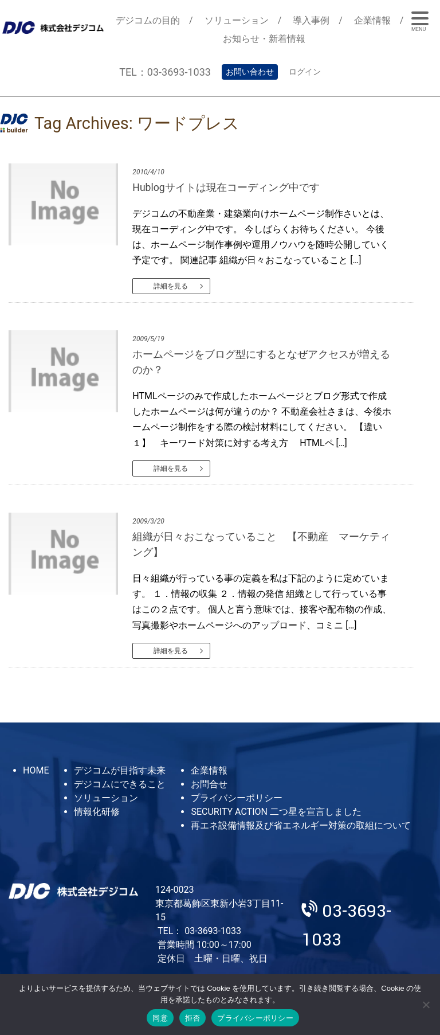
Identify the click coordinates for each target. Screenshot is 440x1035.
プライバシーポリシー (236, 797)
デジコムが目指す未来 (120, 770)
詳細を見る (171, 286)
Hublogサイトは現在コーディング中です (225, 187)
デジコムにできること (120, 784)
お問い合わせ (250, 71)
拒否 (193, 1018)
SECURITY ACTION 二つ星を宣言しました (276, 811)
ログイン (305, 71)
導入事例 (311, 20)
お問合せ (209, 784)
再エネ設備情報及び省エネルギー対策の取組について (301, 825)
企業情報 (372, 20)
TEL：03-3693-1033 (165, 72)
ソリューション (237, 20)
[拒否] (425, 1004)
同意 (160, 1018)
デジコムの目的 (148, 20)
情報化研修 (97, 811)
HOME (36, 770)
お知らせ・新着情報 (264, 38)
